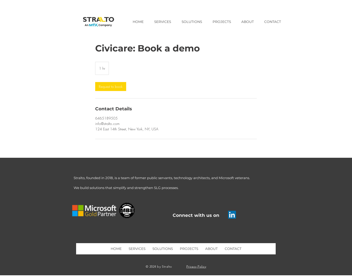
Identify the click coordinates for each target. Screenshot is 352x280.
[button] (162, 22)
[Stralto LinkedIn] (232, 215)
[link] (110, 86)
